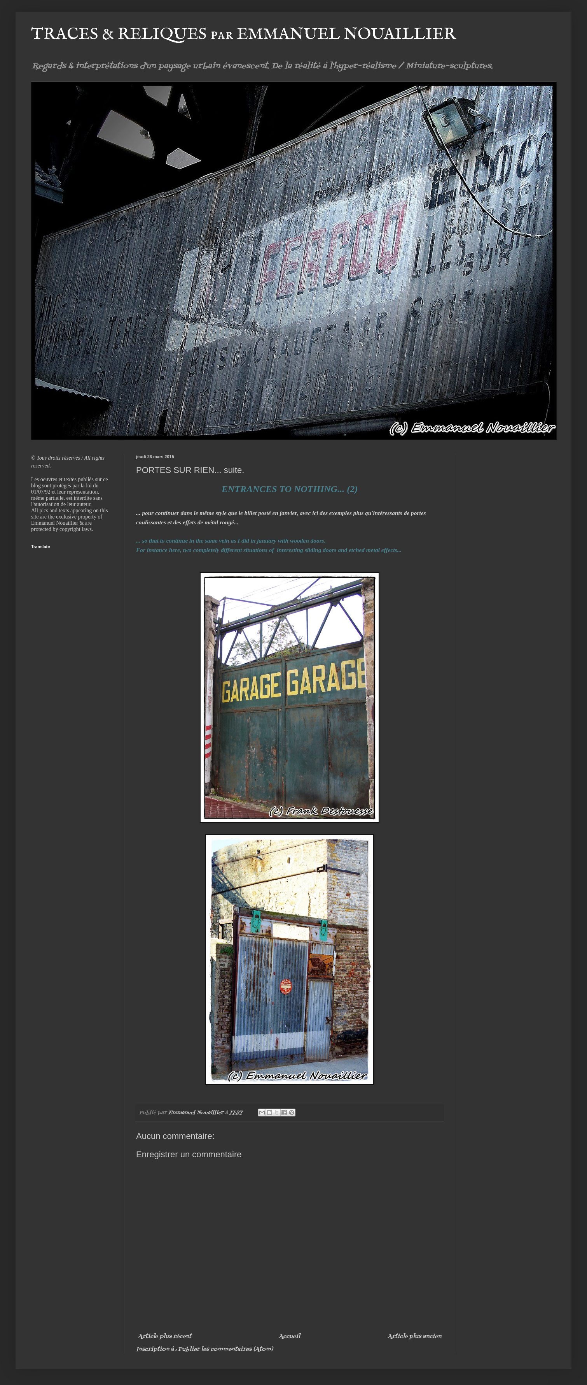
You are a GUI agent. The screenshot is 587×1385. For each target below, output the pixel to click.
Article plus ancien (414, 1336)
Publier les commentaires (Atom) (225, 1349)
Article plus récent (164, 1336)
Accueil (289, 1336)
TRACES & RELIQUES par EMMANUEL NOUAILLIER (243, 34)
